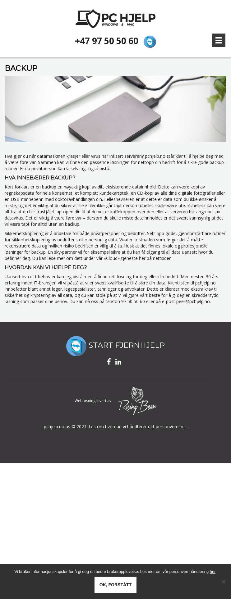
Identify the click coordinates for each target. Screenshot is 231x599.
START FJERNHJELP (115, 345)
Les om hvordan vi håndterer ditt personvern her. (138, 426)
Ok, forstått (115, 584)
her (212, 571)
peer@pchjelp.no (193, 301)
